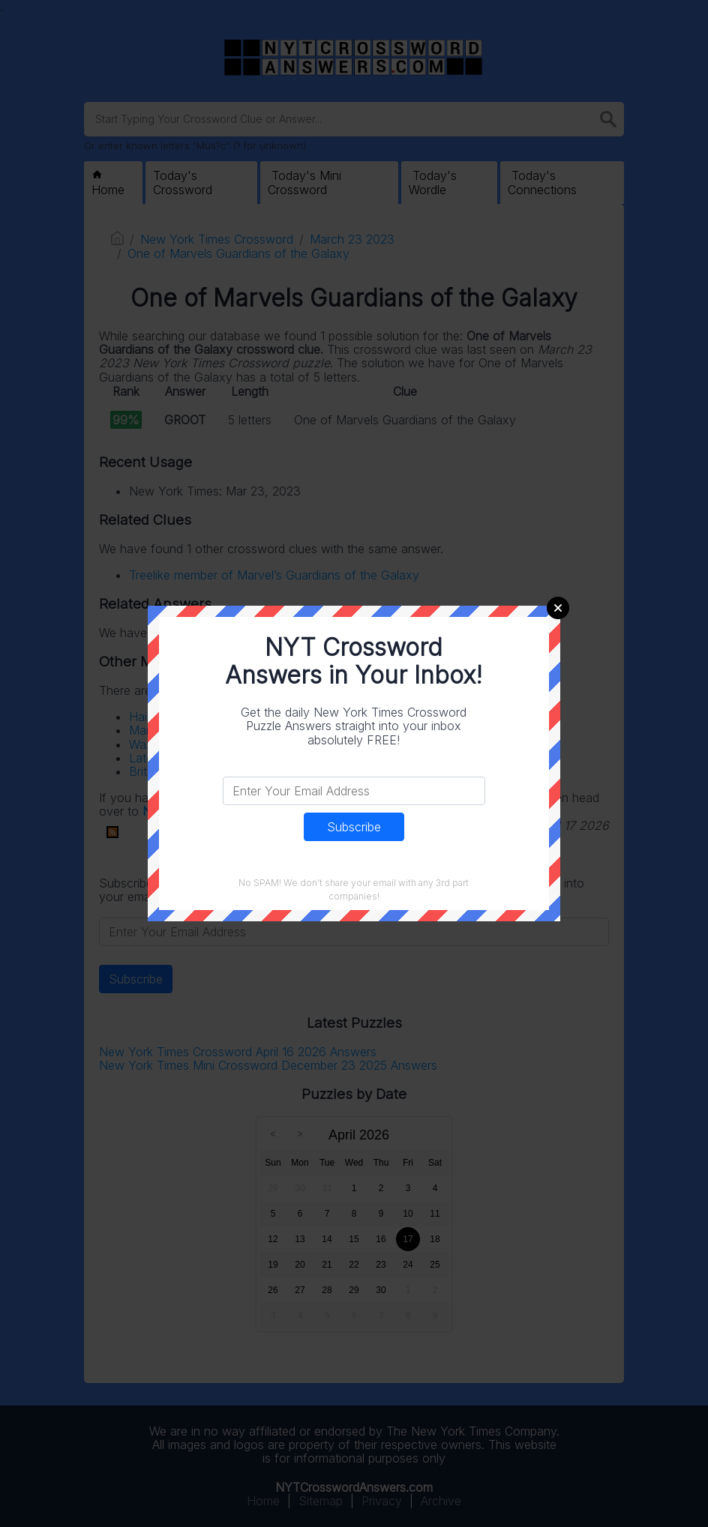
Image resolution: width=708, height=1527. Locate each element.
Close (558, 608)
